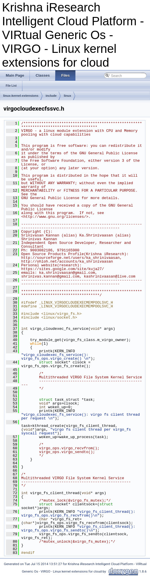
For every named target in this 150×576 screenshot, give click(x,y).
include (51, 95)
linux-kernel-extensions (20, 95)
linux (67, 95)
